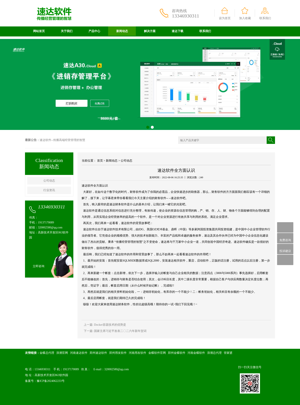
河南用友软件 (137, 352)
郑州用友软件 (118, 352)
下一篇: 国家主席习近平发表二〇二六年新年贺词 (115, 331)
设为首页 (225, 18)
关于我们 (66, 31)
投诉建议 (285, 249)
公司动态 (49, 180)
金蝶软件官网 (157, 352)
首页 (100, 160)
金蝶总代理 (47, 352)
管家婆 (228, 352)
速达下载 (177, 31)
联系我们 (265, 18)
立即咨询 (38, 266)
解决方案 (150, 31)
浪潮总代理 (214, 352)
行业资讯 (49, 190)
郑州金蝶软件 (176, 352)
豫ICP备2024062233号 (51, 381)
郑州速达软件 (98, 352)
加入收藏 (245, 18)
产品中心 (94, 31)
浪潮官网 (62, 352)
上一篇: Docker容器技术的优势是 (105, 324)
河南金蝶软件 (196, 352)
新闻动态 (122, 31)
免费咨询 (285, 238)
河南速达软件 (79, 352)
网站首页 (39, 31)
